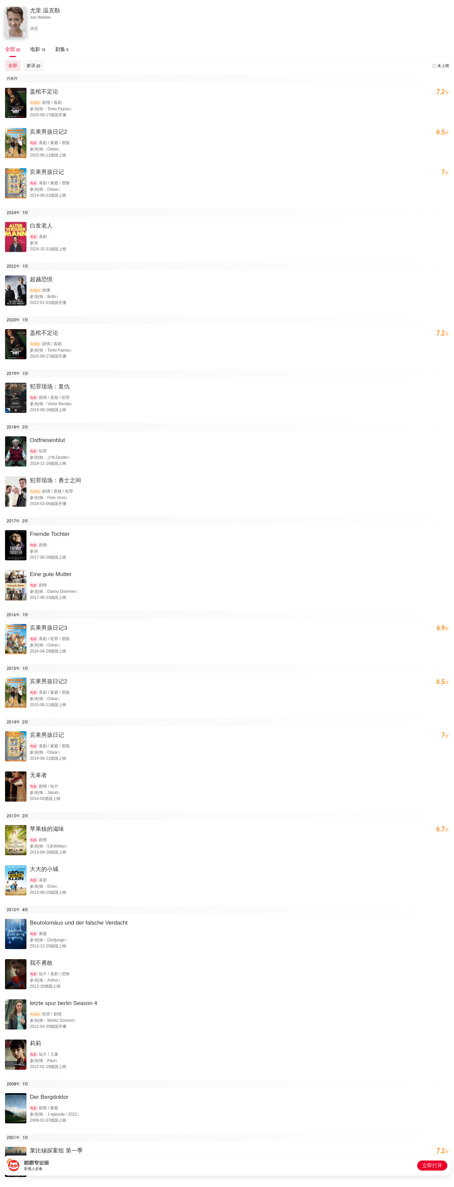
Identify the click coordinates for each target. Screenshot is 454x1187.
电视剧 (35, 103)
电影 (33, 143)
